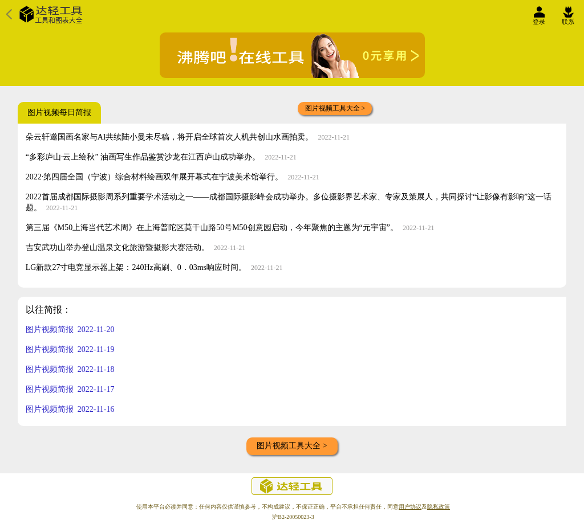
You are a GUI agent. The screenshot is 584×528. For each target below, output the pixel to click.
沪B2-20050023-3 (293, 517)
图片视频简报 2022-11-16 (70, 409)
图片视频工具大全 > (335, 108)
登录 (539, 18)
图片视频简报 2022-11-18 (70, 369)
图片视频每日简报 (59, 112)
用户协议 (410, 507)
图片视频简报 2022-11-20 (70, 329)
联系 (568, 18)
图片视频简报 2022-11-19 (70, 349)
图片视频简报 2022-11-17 (70, 389)
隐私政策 (438, 507)
